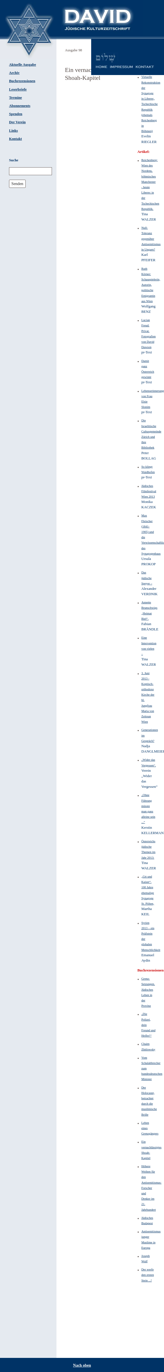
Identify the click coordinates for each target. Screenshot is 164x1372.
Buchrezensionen (22, 81)
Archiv (14, 73)
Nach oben (82, 1365)
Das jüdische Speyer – (146, 578)
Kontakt (15, 139)
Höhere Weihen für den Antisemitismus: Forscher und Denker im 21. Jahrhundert (151, 1187)
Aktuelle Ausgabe (22, 65)
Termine (15, 98)
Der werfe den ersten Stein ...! (147, 1275)
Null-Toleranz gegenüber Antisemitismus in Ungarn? (151, 238)
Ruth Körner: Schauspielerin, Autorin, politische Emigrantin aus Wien (150, 285)
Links (13, 131)
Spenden (15, 114)
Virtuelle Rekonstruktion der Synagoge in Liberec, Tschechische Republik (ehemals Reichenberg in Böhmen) (150, 104)
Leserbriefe (18, 89)
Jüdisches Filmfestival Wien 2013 (148, 491)
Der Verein (17, 122)
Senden (17, 183)
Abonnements (19, 106)
